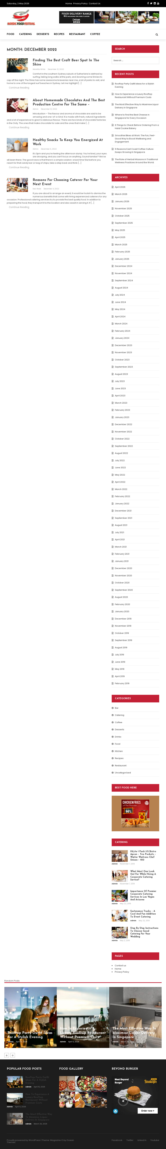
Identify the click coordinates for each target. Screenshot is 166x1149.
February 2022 (122, 496)
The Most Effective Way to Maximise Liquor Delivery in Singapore (137, 106)
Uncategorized (123, 772)
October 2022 (122, 438)
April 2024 (120, 316)
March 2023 (121, 402)
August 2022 (121, 453)
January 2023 (122, 417)
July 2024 (120, 294)
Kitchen (119, 751)
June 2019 (120, 661)
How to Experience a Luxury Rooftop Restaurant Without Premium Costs (133, 95)
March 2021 (121, 546)
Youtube (154, 1140)
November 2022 (123, 431)
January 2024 (122, 338)
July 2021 (119, 532)
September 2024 (124, 280)
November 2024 (123, 273)
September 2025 (124, 222)
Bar (117, 708)
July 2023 (120, 381)
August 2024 (121, 287)
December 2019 (123, 618)
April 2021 (120, 539)
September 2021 (123, 518)
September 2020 (124, 589)
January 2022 (122, 503)
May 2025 (120, 230)
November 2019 (123, 625)
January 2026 (122, 201)
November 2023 (123, 352)
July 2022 (120, 460)
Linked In (141, 1140)
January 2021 (122, 561)
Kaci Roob (37, 189)
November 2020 (123, 575)
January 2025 (122, 258)
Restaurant (77, 34)
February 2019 (122, 683)
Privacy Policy (80, 3)
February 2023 (122, 410)
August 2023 (121, 374)
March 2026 (121, 194)
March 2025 (121, 244)
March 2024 (121, 323)
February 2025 (122, 251)
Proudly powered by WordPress (23, 1140)
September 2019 (123, 640)
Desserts (43, 34)
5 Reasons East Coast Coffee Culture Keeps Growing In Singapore (134, 150)
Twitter (129, 1140)
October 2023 (122, 359)
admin (36, 109)
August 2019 (121, 647)
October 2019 (122, 633)
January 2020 (122, 611)
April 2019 (120, 676)
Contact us (94, 3)
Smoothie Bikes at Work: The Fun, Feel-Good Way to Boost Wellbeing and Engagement (135, 138)
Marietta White (39, 69)
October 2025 (122, 215)
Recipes (59, 34)
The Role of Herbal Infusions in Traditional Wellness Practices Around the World (136, 161)
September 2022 (124, 446)
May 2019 (119, 669)
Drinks (118, 736)
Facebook (117, 1140)
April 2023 (120, 395)
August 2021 (121, 525)
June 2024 (120, 302)
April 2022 (120, 481)
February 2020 (122, 604)
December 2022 (123, 424)
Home (68, 3)
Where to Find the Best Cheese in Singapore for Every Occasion (132, 116)
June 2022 (120, 467)
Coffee (95, 34)
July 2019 (119, 654)
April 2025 (120, 237)
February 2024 (122, 330)
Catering (25, 34)
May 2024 (120, 309)
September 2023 (124, 366)
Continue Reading (19, 87)
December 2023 (123, 345)
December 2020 (123, 568)
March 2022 (121, 489)
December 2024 (123, 266)
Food (10, 34)
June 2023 (120, 388)
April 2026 (120, 187)
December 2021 (123, 510)
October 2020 (122, 582)
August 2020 (121, 597)
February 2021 (122, 553)
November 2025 (123, 208)
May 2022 (120, 474)
